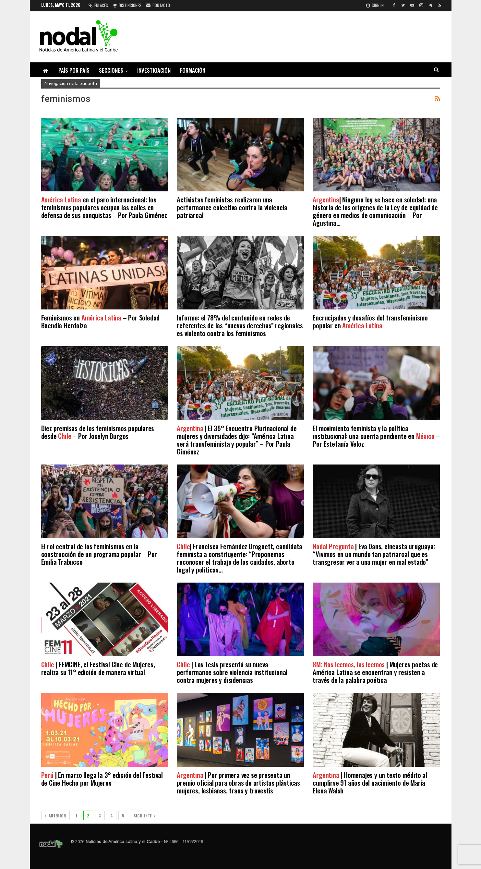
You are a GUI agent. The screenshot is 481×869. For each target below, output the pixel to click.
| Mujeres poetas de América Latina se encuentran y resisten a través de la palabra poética (375, 672)
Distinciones (127, 5)
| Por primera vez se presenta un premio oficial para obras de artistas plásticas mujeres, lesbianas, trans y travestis (238, 782)
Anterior (55, 815)
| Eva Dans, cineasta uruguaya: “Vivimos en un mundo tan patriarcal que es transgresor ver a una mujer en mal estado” (374, 554)
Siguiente (144, 815)
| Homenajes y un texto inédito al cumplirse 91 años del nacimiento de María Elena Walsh (370, 782)
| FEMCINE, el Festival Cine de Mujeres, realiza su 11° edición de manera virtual (98, 668)
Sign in (375, 5)
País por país (74, 70)
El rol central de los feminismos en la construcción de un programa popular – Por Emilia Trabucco (99, 554)
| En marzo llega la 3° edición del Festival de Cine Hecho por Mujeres (102, 779)
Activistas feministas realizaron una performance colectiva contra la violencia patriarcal (232, 207)
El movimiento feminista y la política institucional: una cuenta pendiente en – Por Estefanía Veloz (376, 436)
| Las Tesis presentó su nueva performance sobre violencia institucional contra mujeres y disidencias (232, 672)
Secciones (111, 70)
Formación (192, 70)
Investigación (154, 70)
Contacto (158, 5)
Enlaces (98, 5)
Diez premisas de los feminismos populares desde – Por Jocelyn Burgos (97, 432)
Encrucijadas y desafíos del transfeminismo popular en (370, 321)
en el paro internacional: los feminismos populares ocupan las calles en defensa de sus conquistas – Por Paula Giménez (104, 207)
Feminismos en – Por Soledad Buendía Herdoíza (100, 321)
